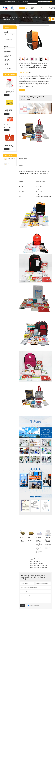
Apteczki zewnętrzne (9, 37)
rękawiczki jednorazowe (7, 60)
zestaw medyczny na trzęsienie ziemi (38, 565)
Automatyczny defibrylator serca (8, 64)
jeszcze (6, 94)
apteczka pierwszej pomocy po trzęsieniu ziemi (39, 558)
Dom (17, 8)
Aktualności (39, 8)
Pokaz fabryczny (32, 8)
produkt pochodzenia (24, 72)
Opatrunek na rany (8, 49)
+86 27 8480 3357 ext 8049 (23, 1)
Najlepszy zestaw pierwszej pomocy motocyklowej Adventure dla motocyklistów (8, 110)
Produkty (22, 8)
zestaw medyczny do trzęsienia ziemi (38, 567)
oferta (22, 605)
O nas (27, 8)
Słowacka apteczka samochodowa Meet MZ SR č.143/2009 (9, 126)
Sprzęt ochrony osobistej (7, 52)
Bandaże (6, 46)
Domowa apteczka (8, 39)
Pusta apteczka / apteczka (8, 56)
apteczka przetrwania (35, 561)
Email (22, 90)
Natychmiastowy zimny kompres (8, 67)
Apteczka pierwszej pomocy (8, 42)
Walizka (46, 8)
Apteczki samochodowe (9, 34)
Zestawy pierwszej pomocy (18, 16)
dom (4, 16)
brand (20, 70)
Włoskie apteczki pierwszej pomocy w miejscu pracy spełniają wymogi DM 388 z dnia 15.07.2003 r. (9, 145)
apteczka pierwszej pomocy (36, 563)
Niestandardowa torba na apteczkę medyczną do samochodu (9, 91)
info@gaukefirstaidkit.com (10, 1)
